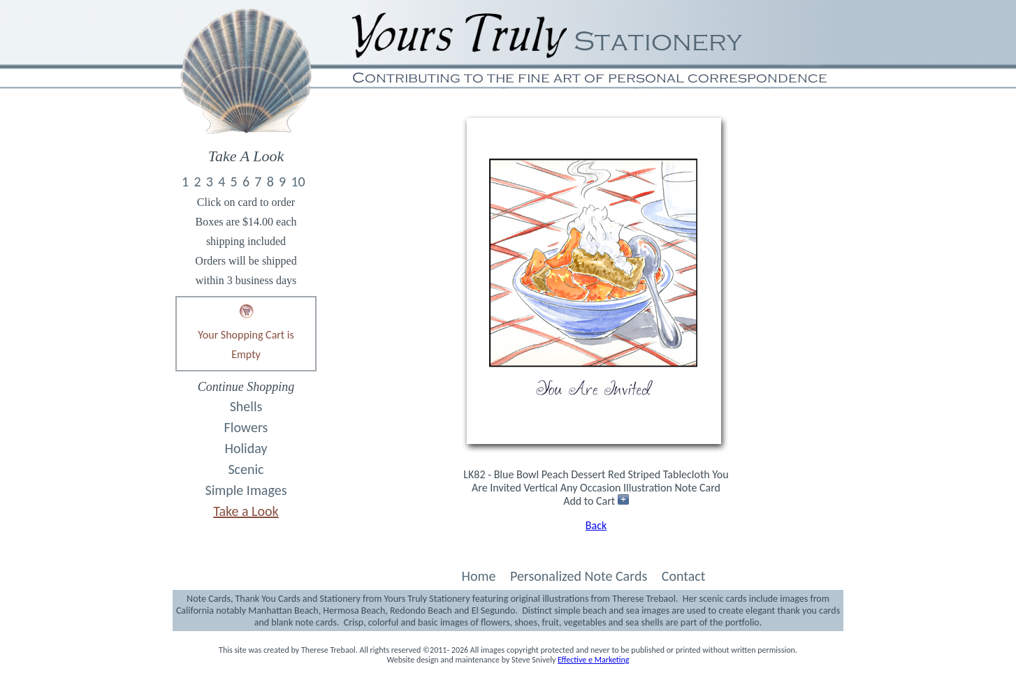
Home (478, 576)
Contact (684, 576)
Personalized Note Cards (578, 576)
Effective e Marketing (593, 660)
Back (596, 525)
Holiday (246, 448)
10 (298, 181)
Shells (246, 406)
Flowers (246, 427)
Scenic (245, 469)
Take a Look (245, 511)
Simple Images (246, 490)
